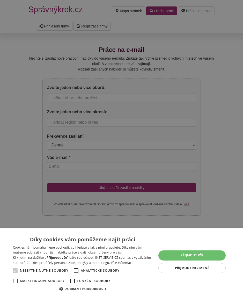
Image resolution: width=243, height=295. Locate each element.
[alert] (121, 147)
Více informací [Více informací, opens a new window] (121, 263)
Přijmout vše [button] (192, 255)
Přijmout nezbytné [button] (192, 268)
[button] (82, 288)
